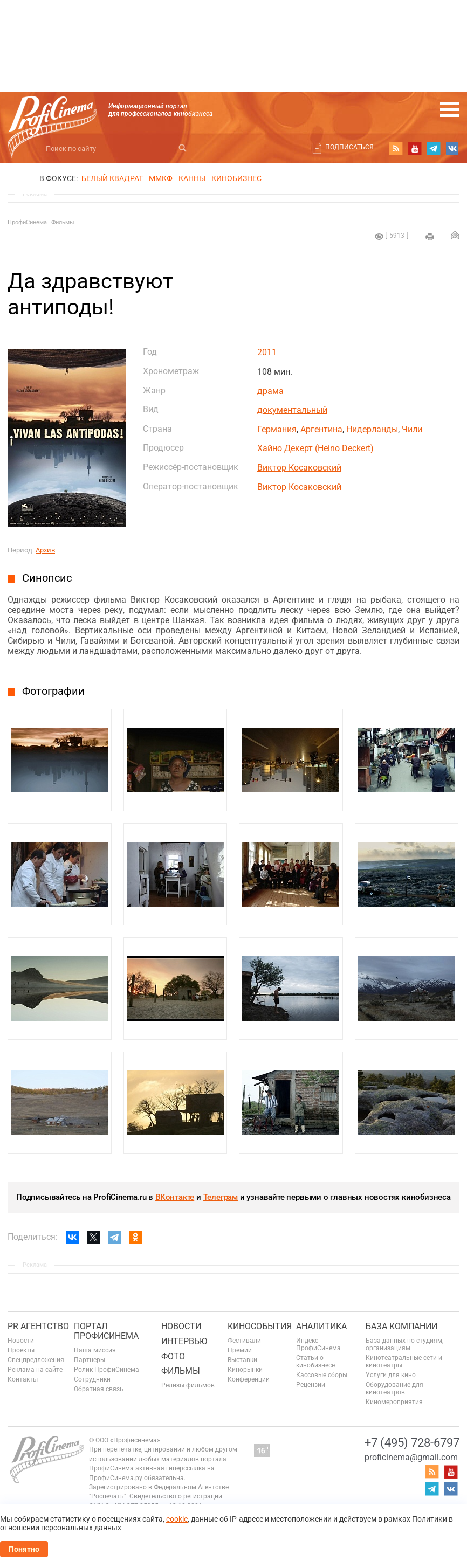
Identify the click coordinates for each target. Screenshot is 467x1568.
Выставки (242, 1360)
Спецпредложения (36, 1360)
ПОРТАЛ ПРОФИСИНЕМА (106, 1331)
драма (270, 391)
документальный (292, 410)
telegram (433, 148)
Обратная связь (98, 1389)
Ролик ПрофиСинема (106, 1369)
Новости (21, 1340)
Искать (182, 148)
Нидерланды (372, 429)
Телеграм (220, 1197)
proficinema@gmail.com (411, 1457)
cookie (177, 1519)
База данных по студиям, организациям (404, 1344)
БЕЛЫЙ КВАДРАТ (112, 178)
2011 (267, 352)
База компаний (401, 1326)
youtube (414, 148)
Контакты (23, 1379)
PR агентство (38, 1326)
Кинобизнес (236, 178)
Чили (412, 429)
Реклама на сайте (35, 1369)
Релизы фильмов (188, 1385)
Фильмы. (63, 222)
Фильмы (180, 1371)
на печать (429, 236)
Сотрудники (92, 1379)
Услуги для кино (391, 1375)
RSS (395, 148)
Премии (240, 1350)
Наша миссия (95, 1350)
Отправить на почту (455, 235)
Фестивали (244, 1340)
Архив (45, 550)
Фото (173, 1356)
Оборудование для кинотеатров (394, 1388)
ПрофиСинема (27, 222)
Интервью (184, 1341)
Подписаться (349, 147)
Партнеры (89, 1360)
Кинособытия (260, 1326)
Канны (191, 178)
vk (452, 148)
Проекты (21, 1350)
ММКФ (161, 178)
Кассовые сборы (321, 1375)
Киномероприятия (394, 1402)
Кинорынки (245, 1369)
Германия (277, 429)
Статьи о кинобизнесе (315, 1361)
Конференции (249, 1379)
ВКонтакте (174, 1197)
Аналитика (321, 1326)
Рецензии (310, 1385)
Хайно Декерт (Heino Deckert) (315, 448)
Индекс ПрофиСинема (318, 1344)
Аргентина (321, 429)
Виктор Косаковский (299, 467)
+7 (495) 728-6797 (412, 1442)
